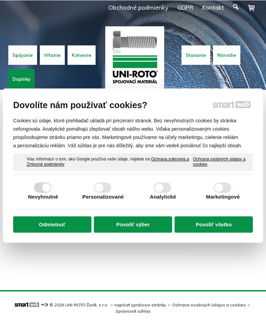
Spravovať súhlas (133, 311)
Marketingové (223, 197)
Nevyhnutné (43, 197)
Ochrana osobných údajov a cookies (219, 162)
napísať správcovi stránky (140, 304)
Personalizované (103, 197)
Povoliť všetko (214, 224)
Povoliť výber (133, 224)
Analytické (163, 197)
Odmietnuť (52, 224)
